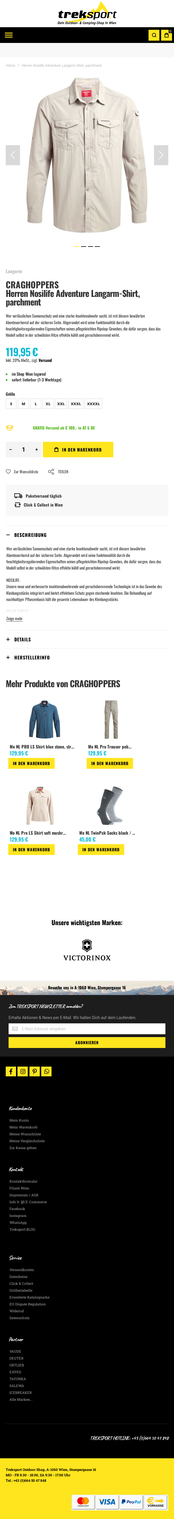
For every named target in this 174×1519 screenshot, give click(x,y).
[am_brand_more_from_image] (44, 720)
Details (22, 639)
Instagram (18, 1215)
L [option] (36, 403)
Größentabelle (20, 1290)
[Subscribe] (87, 1042)
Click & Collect (21, 1283)
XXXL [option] (76, 403)
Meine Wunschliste (25, 1134)
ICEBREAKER (20, 1392)
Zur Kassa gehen (23, 1147)
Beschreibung (30, 534)
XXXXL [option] (93, 403)
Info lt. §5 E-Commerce (28, 1201)
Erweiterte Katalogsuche (29, 1297)
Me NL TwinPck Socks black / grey (109, 833)
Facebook (17, 1208)
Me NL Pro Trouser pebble (110, 746)
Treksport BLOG (22, 1229)
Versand (45, 360)
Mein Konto (19, 1120)
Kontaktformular (23, 1181)
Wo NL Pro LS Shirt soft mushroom (39, 833)
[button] (13, 155)
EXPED (15, 1372)
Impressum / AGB (23, 1195)
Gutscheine (18, 1276)
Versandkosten (21, 1269)
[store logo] (87, 13)
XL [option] (48, 403)
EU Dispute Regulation (27, 1304)
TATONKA (17, 1378)
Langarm (14, 271)
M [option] (23, 403)
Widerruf (16, 1311)
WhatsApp (18, 1222)
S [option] (11, 403)
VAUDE (15, 1351)
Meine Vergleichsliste (27, 1140)
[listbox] (87, 404)
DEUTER (16, 1358)
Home (10, 66)
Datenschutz (19, 1317)
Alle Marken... (21, 1399)
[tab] (87, 535)
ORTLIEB (16, 1365)
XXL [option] (61, 403)
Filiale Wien (19, 1188)
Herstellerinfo (32, 657)
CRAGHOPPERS (32, 284)
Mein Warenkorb (23, 1127)
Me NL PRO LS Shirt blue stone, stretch (43, 746)
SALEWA (16, 1385)
